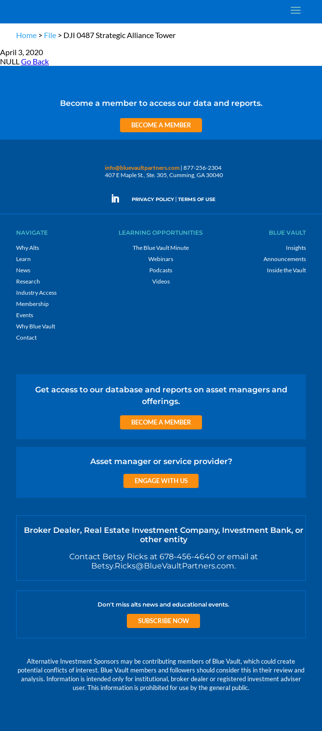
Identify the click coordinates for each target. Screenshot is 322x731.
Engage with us (161, 481)
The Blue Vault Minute (161, 247)
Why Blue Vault (35, 326)
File (50, 35)
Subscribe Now (163, 621)
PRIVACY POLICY (153, 199)
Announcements (284, 259)
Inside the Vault (286, 270)
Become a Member (161, 125)
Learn (23, 259)
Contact (26, 337)
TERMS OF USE (197, 199)
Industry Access (36, 292)
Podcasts (160, 270)
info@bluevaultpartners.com (142, 167)
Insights (296, 247)
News (23, 270)
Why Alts (27, 247)
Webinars (160, 259)
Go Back (35, 61)
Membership (32, 303)
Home (26, 35)
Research (28, 281)
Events (24, 315)
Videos (161, 281)
